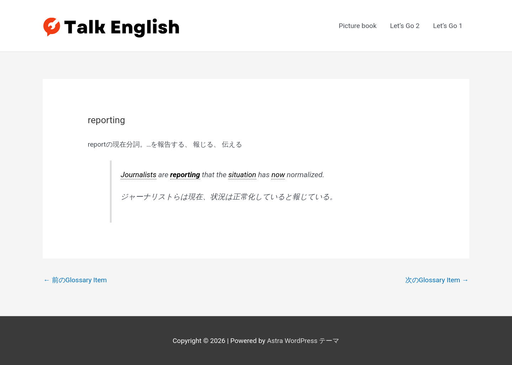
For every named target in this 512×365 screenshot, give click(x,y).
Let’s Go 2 (405, 26)
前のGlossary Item (75, 280)
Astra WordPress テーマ (303, 341)
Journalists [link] (138, 174)
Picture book (358, 26)
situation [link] (242, 174)
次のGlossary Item (437, 280)
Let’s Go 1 (448, 26)
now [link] (278, 174)
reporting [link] (185, 174)
